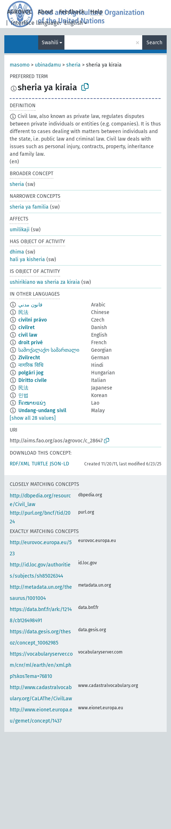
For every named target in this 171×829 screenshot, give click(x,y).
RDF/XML (20, 464)
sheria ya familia (29, 207)
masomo (20, 65)
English (73, 22)
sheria (73, 65)
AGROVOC (19, 11)
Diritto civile (32, 380)
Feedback (72, 11)
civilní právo (32, 320)
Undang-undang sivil (42, 410)
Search (154, 43)
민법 (23, 395)
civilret (26, 327)
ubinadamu (48, 65)
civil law (27, 335)
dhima (17, 252)
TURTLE (40, 464)
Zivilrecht (29, 358)
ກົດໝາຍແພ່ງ (32, 403)
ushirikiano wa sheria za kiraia (45, 282)
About (45, 11)
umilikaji (20, 230)
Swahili (50, 43)
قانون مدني (30, 305)
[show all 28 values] (33, 418)
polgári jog (31, 373)
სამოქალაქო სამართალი (48, 350)
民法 (23, 312)
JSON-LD (59, 464)
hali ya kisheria (27, 259)
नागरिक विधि (31, 365)
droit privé (30, 343)
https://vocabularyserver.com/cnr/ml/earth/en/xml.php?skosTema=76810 (41, 665)
